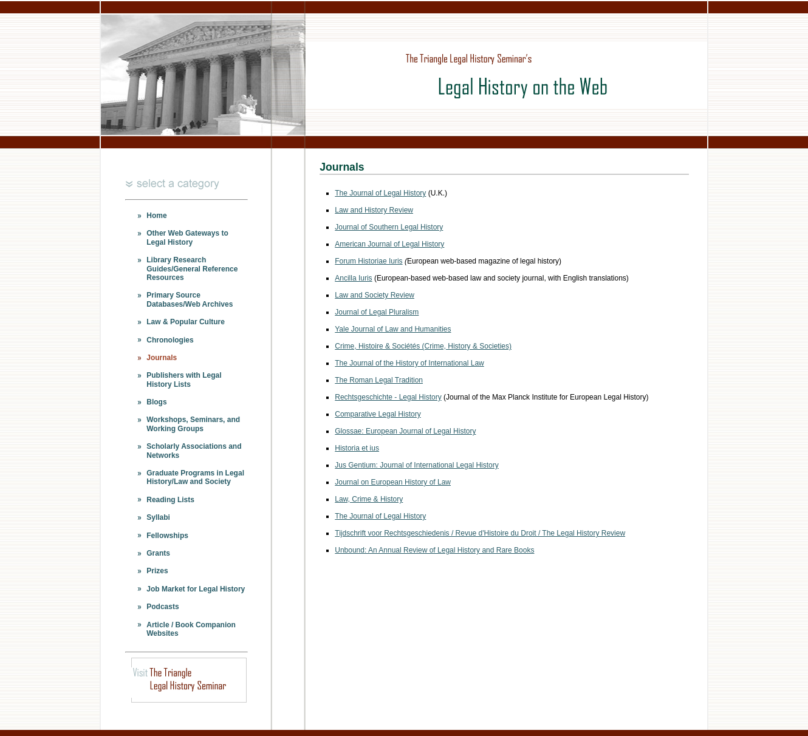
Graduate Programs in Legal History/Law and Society (195, 477)
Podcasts (162, 606)
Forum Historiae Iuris (368, 261)
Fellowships (167, 535)
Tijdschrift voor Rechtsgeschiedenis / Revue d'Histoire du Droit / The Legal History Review (480, 533)
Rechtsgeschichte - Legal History (388, 397)
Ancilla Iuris (353, 278)
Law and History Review (374, 210)
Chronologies (169, 340)
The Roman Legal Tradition (379, 380)
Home (156, 215)
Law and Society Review (374, 295)
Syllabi (158, 517)
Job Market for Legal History (195, 589)
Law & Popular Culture (185, 322)
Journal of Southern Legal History (389, 227)
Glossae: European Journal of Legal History (405, 431)
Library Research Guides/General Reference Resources (192, 269)
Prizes (157, 571)
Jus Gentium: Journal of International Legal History (416, 465)
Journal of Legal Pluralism (377, 312)
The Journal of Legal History (380, 193)
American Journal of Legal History (389, 244)
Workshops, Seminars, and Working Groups (193, 423)
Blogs (156, 402)
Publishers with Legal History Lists (183, 379)
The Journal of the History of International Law (409, 363)
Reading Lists (170, 500)
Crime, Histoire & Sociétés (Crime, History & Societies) (423, 346)
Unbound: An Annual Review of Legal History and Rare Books (434, 550)
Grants (158, 553)
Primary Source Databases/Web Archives (189, 299)
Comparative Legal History (377, 414)
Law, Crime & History (369, 499)
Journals (161, 357)
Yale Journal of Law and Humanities (393, 329)
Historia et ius (357, 448)
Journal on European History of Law (393, 482)
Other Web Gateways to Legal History (187, 237)
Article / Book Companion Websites (191, 629)
